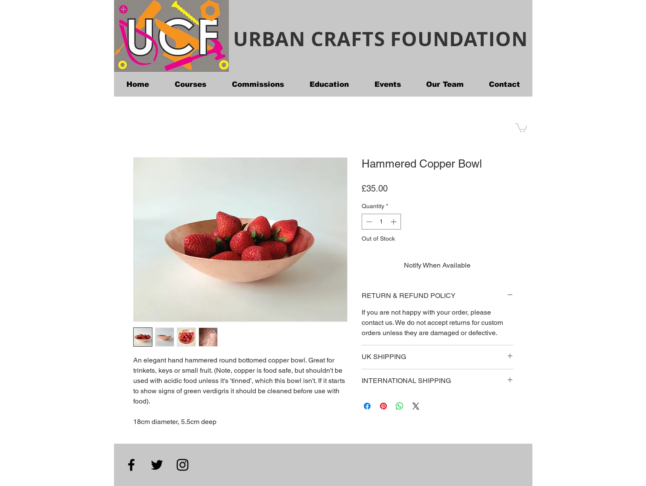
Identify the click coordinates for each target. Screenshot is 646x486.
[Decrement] (368, 221)
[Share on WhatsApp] (400, 406)
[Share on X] (416, 406)
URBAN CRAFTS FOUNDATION (380, 38)
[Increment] (394, 221)
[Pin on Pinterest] (383, 406)
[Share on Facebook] (367, 406)
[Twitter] (157, 465)
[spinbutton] (381, 221)
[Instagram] (182, 465)
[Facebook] (131, 465)
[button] (521, 127)
